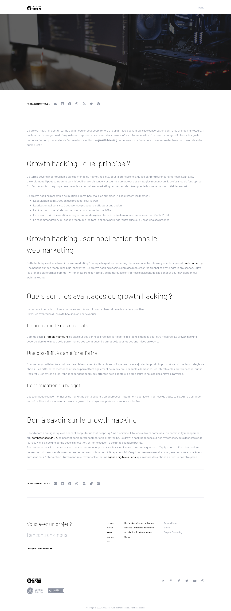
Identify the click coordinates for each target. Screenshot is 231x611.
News (109, 532)
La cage (110, 523)
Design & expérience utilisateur (139, 523)
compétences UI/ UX (44, 437)
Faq (108, 541)
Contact (110, 536)
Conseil (128, 536)
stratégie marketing (56, 336)
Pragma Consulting (173, 532)
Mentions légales (138, 608)
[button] (55, 103)
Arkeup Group (170, 523)
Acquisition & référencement (138, 532)
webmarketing (194, 263)
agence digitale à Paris (122, 457)
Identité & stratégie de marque (139, 527)
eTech (167, 527)
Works (110, 527)
